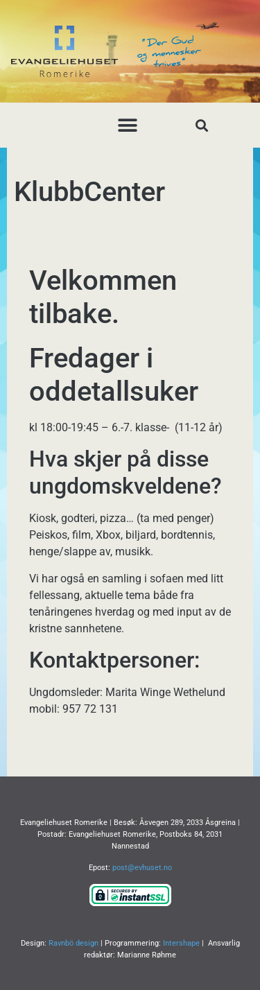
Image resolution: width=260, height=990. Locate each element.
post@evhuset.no (142, 867)
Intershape (181, 943)
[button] (127, 125)
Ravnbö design (73, 943)
